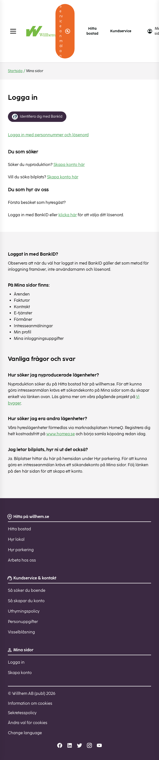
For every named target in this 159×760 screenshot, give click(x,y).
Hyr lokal (16, 539)
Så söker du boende (26, 590)
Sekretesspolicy (22, 712)
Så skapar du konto (26, 600)
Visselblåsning (21, 632)
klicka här (67, 215)
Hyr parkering (21, 549)
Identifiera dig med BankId (37, 117)
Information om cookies (30, 703)
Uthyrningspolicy (23, 611)
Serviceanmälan (65, 31)
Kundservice (120, 31)
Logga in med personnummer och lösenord (48, 135)
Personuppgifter (23, 621)
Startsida (15, 71)
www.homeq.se (60, 434)
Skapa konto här (69, 164)
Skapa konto (20, 672)
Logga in (16, 662)
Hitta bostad (92, 31)
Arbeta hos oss (22, 560)
